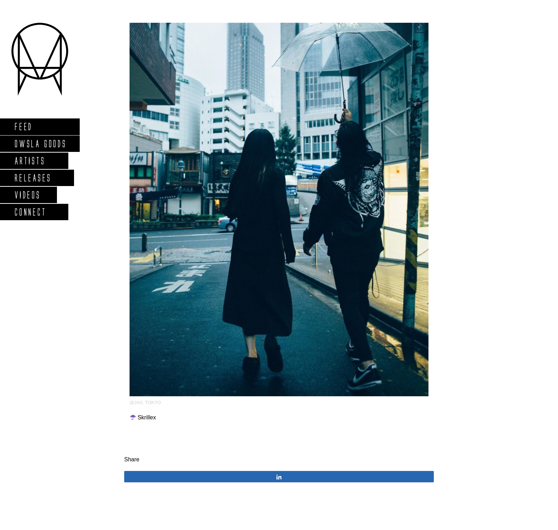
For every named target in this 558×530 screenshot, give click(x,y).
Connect (30, 212)
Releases (32, 177)
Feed (23, 126)
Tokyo (153, 402)
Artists (29, 160)
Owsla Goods (40, 143)
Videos (27, 195)
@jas (136, 402)
